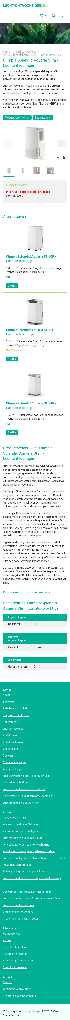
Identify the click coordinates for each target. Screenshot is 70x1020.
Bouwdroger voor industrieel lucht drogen (27, 891)
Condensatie (10, 748)
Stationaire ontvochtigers (18, 911)
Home (6, 51)
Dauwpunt (9, 755)
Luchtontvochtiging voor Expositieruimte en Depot (32, 898)
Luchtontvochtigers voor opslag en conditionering (32, 878)
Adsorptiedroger (12, 769)
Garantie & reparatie (15, 967)
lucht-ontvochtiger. (24, 5)
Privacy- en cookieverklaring (19, 995)
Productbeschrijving (17, 117)
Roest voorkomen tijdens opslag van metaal (29, 851)
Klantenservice (11, 933)
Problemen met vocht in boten (21, 918)
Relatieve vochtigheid (15, 708)
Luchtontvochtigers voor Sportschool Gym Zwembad (34, 858)
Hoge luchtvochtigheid (16, 715)
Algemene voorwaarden (17, 988)
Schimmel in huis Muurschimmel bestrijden (28, 795)
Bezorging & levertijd (15, 953)
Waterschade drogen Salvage (20, 824)
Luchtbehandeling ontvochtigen (21, 802)
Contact (7, 982)
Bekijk (12, 285)
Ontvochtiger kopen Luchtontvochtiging (26, 844)
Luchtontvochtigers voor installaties (24, 789)
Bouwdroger (10, 721)
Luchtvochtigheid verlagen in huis (22, 837)
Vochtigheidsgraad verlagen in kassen (25, 871)
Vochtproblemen (13, 742)
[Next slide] (62, 143)
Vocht (6, 695)
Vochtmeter (10, 735)
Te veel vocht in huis (15, 817)
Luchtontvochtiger (13, 728)
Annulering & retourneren (18, 960)
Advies (7, 940)
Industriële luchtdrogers (17, 864)
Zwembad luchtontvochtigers (20, 831)
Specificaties (43, 117)
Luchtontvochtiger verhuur (18, 905)
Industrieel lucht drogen (17, 782)
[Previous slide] (8, 143)
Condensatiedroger (14, 762)
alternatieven (14, 195)
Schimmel (9, 701)
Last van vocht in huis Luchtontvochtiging (27, 775)
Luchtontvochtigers (27, 51)
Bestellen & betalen (14, 947)
